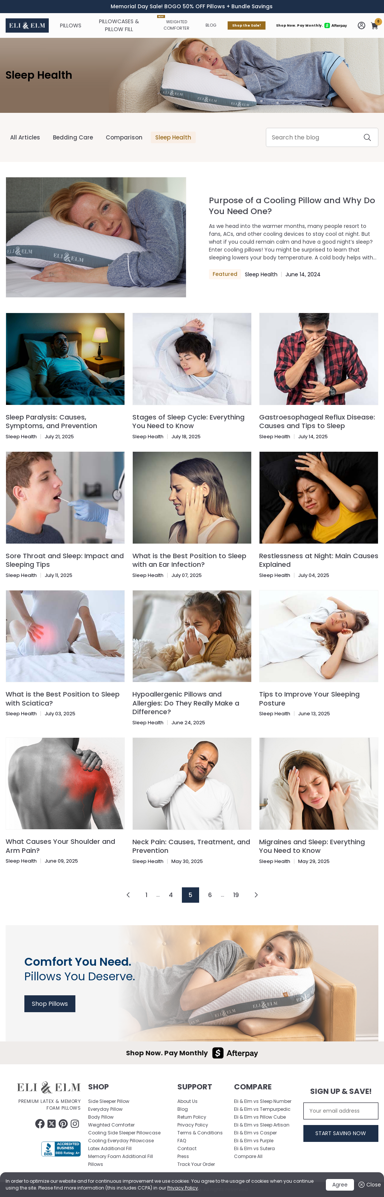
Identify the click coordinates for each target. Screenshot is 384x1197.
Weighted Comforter (173, 23)
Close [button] (369, 1185)
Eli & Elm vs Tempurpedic (262, 1109)
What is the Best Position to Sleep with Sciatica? (63, 698)
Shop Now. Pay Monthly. (311, 25)
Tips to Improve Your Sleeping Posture (309, 698)
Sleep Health (39, 75)
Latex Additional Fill (110, 1148)
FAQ (181, 1140)
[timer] (192, 6)
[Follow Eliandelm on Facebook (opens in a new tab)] (40, 1123)
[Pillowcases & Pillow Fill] (119, 25)
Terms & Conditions (200, 1133)
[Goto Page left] (128, 894)
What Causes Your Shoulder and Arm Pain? (60, 846)
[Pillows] (70, 25)
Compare (253, 1087)
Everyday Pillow (105, 1109)
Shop (98, 1087)
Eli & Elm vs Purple (253, 1140)
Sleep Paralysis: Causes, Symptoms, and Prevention (51, 421)
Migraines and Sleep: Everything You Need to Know (312, 846)
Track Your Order (196, 1164)
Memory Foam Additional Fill (120, 1156)
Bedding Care (73, 137)
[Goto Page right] (256, 894)
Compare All (248, 1156)
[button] (374, 25)
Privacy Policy (182, 1188)
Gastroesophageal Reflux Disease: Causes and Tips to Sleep (317, 421)
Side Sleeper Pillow (108, 1101)
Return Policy (191, 1117)
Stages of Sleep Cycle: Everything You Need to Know (188, 421)
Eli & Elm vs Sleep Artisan (262, 1125)
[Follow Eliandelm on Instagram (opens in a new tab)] (75, 1123)
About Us (187, 1101)
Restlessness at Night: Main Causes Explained (318, 560)
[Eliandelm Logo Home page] (27, 25)
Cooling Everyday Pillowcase (121, 1140)
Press (183, 1156)
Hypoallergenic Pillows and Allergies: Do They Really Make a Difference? (185, 702)
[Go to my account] (361, 25)
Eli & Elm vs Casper (255, 1133)
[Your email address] (340, 1111)
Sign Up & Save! (341, 1091)
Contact (186, 1148)
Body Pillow (101, 1117)
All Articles (25, 137)
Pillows (95, 1164)
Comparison (124, 137)
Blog (211, 25)
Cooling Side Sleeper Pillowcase (124, 1133)
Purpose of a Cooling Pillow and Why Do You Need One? (292, 206)
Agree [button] (340, 1184)
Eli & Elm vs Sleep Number (262, 1101)
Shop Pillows (50, 1003)
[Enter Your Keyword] (322, 137)
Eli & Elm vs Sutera (254, 1148)
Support (194, 1087)
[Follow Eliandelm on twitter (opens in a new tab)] (51, 1123)
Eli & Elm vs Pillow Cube (260, 1117)
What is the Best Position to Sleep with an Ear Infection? (189, 560)
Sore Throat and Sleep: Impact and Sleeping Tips (65, 560)
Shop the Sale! (246, 25)
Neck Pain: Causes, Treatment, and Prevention (191, 846)
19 (236, 895)
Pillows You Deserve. (79, 969)
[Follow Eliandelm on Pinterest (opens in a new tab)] (63, 1123)
